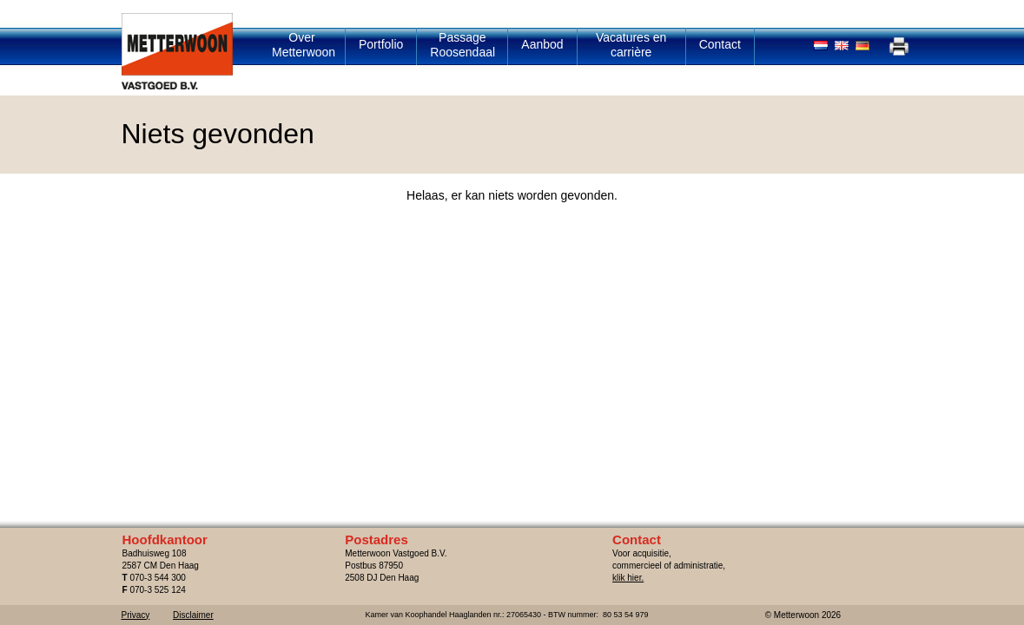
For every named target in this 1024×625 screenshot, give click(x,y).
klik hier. (628, 577)
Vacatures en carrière (631, 44)
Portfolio (381, 44)
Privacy (136, 615)
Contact (720, 44)
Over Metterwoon (303, 44)
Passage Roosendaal (462, 44)
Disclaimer (193, 615)
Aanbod (542, 44)
